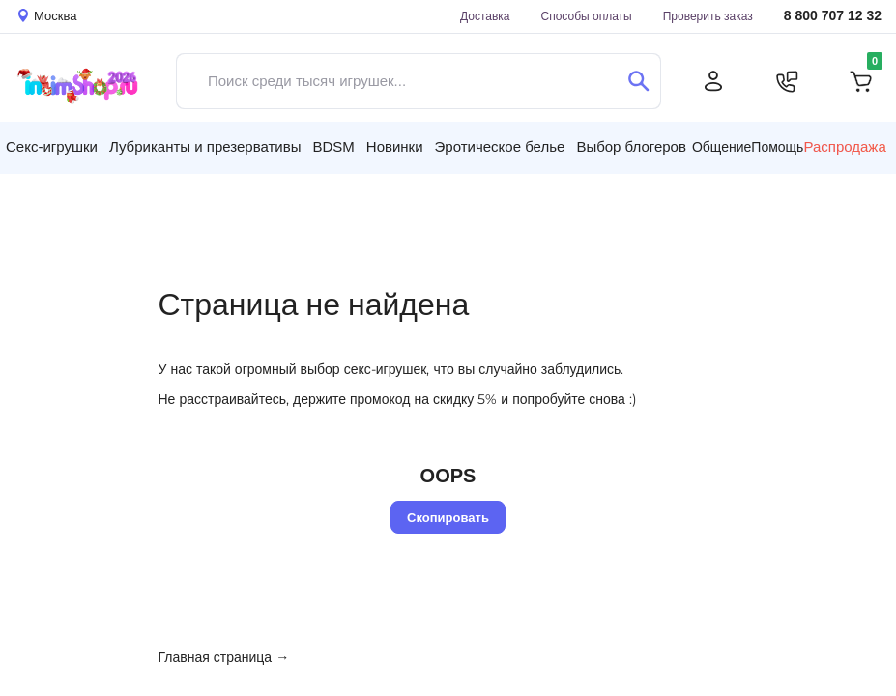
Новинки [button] (394, 146)
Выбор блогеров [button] (631, 146)
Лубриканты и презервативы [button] (205, 146)
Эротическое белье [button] (500, 146)
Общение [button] (721, 147)
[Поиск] (638, 81)
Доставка (485, 16)
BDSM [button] (333, 146)
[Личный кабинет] (713, 81)
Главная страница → (224, 657)
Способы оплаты (586, 16)
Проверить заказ (708, 16)
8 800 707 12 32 (833, 16)
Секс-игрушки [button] (52, 146)
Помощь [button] (777, 147)
